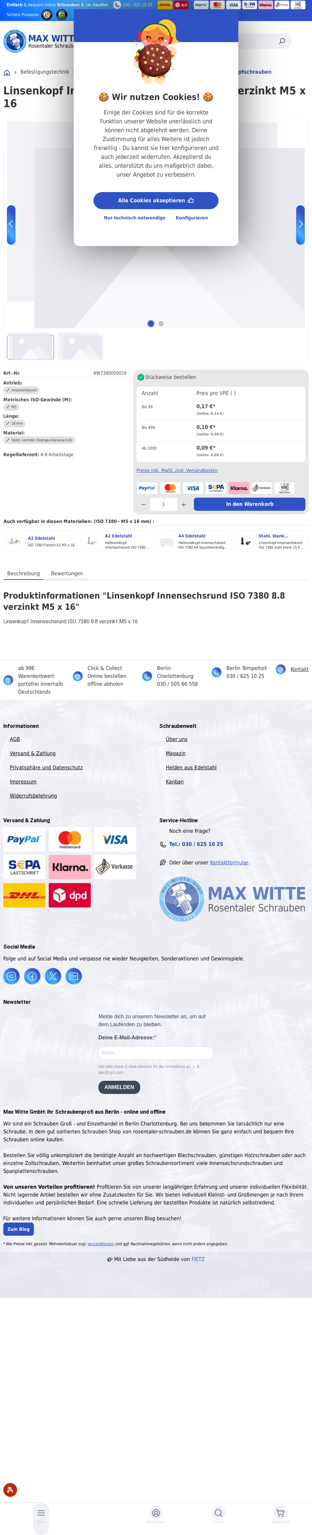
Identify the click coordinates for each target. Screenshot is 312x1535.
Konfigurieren (192, 217)
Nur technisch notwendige (135, 217)
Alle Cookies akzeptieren (156, 200)
